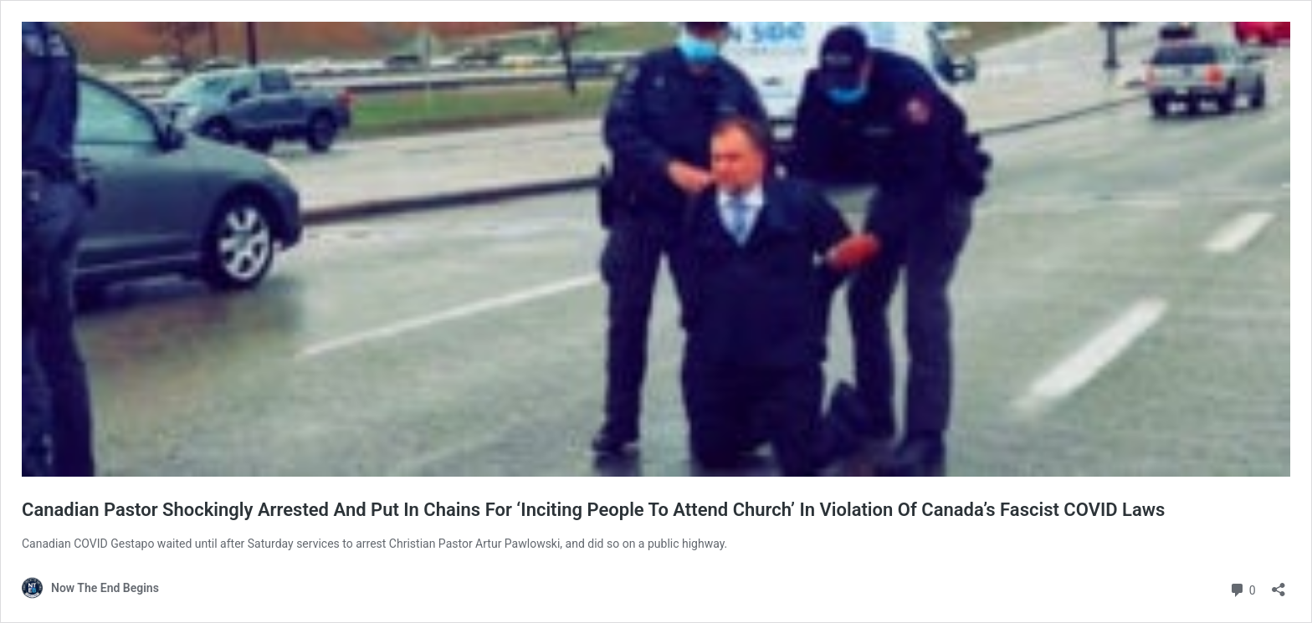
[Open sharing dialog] (1278, 584)
